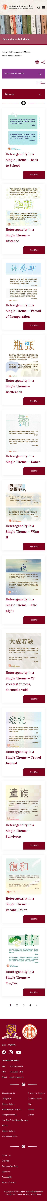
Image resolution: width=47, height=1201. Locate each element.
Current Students (35, 1099)
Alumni (31, 1109)
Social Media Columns (12, 55)
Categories (9, 94)
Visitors (31, 1115)
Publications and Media (19, 52)
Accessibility (7, 1177)
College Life (6, 1099)
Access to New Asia (10, 1166)
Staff (30, 1104)
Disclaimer (6, 1172)
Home (4, 52)
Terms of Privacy (8, 1182)
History (5, 1126)
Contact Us (6, 1155)
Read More (34, 175)
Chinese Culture (8, 1104)
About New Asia (8, 1093)
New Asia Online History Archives (15, 1120)
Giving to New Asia (9, 1115)
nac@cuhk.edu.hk (16, 1077)
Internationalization (9, 1136)
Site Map (5, 1161)
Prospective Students (36, 1093)
